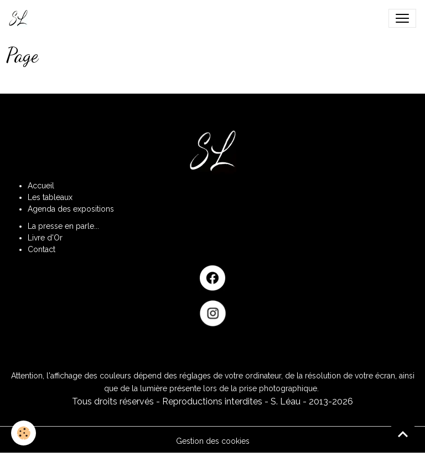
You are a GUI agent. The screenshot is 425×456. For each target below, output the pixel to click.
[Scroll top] (403, 434)
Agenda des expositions (71, 208)
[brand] (20, 18)
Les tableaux (50, 197)
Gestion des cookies (213, 441)
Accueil (41, 185)
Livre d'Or (45, 237)
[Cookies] (23, 433)
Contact (41, 249)
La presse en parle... (63, 226)
